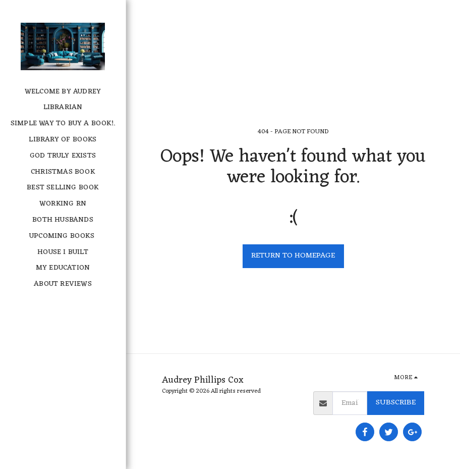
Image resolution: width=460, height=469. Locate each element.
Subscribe (396, 402)
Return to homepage (293, 256)
